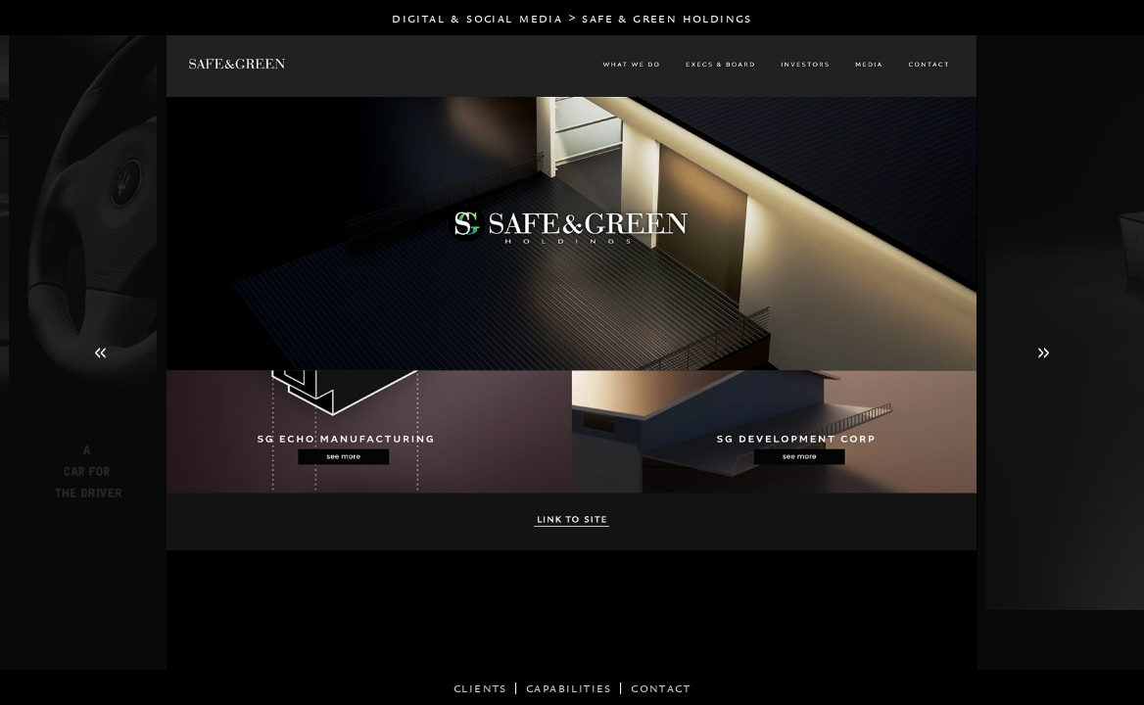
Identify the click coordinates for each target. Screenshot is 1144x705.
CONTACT (661, 688)
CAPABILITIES (569, 688)
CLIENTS (480, 688)
